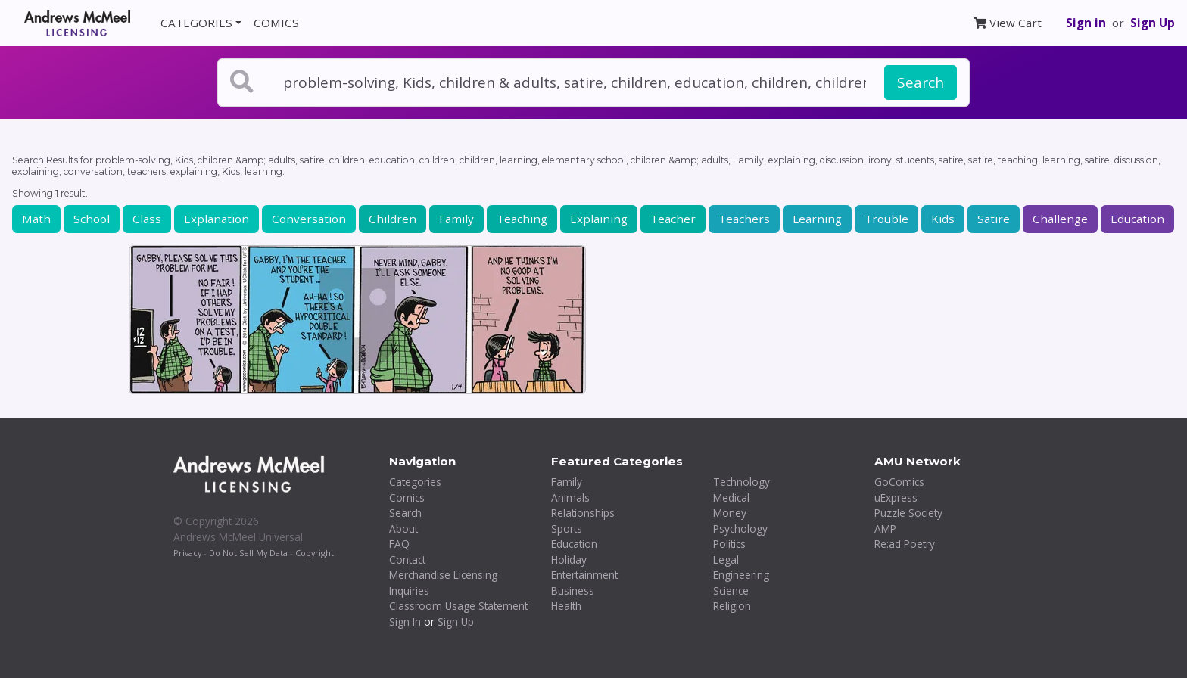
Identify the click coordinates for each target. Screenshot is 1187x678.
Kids (943, 218)
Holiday (569, 559)
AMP (885, 528)
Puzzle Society (908, 512)
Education (1137, 218)
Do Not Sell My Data (248, 552)
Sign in (1086, 22)
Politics (729, 543)
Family (456, 218)
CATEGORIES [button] (196, 22)
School (91, 218)
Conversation (309, 218)
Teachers (744, 218)
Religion (732, 606)
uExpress (896, 497)
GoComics (899, 481)
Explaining (599, 218)
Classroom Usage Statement (458, 606)
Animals (570, 497)
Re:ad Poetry (904, 543)
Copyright (314, 552)
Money (729, 512)
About (403, 528)
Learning (817, 218)
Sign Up (1152, 22)
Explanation (216, 218)
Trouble (886, 218)
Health (566, 606)
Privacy (187, 552)
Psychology (740, 528)
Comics (407, 497)
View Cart (1008, 22)
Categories (415, 481)
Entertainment (584, 575)
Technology (741, 481)
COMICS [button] (276, 22)
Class (146, 218)
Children (392, 218)
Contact (407, 559)
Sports (566, 528)
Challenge (1060, 218)
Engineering (741, 575)
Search (920, 82)
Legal (726, 559)
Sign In (405, 621)
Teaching (522, 218)
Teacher (673, 218)
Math (36, 218)
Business (572, 590)
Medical (731, 497)
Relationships (583, 512)
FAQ (399, 543)
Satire (993, 218)
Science (731, 590)
